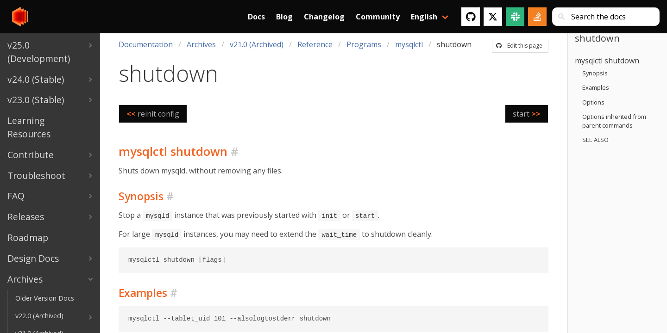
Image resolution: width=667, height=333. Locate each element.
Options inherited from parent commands (614, 121)
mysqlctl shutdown (607, 61)
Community (378, 17)
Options (593, 102)
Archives (201, 44)
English (424, 17)
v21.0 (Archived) (256, 44)
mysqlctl (409, 44)
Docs (256, 17)
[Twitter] (493, 16)
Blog (284, 17)
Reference (315, 44)
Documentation (146, 44)
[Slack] (515, 16)
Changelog (324, 17)
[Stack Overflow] (537, 16)
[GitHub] (470, 16)
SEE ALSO (595, 140)
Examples (595, 87)
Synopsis (595, 73)
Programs (363, 44)
